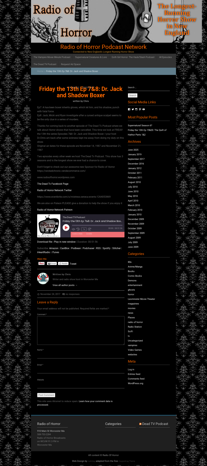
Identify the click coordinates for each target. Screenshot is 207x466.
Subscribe (77, 233)
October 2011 (135, 173)
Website (40, 380)
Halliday (91, 462)
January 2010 (134, 214)
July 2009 (133, 242)
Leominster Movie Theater (141, 299)
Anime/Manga (135, 266)
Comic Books (135, 276)
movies (131, 308)
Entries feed (134, 374)
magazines (133, 303)
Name (40, 350)
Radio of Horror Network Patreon (54, 209)
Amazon (53, 248)
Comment (42, 314)
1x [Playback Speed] (84, 229)
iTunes (55, 252)
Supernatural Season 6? (140, 125)
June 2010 (133, 191)
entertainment (135, 285)
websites (132, 354)
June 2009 (133, 247)
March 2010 (134, 205)
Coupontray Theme (127, 462)
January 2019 (134, 154)
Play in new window (65, 241)
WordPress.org (135, 383)
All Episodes (165, 57)
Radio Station (135, 327)
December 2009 (136, 219)
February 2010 (135, 210)
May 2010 (133, 196)
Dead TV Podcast (155, 425)
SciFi (130, 331)
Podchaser (88, 248)
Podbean (76, 248)
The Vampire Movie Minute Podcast (51, 57)
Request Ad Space (71, 64)
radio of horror (135, 322)
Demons (132, 280)
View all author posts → (65, 285)
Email (40, 365)
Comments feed (136, 379)
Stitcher (116, 248)
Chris (86, 101)
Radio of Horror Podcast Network (103, 46)
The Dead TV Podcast (44, 64)
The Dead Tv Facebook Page (52, 183)
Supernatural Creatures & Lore (91, 57)
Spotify (106, 248)
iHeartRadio (43, 252)
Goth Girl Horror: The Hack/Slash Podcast (133, 57)
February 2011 (135, 178)
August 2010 (134, 182)
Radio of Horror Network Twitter (54, 190)
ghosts (131, 290)
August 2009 (134, 238)
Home (40, 71)
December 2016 (136, 164)
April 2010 (133, 201)
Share (89, 233)
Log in (131, 369)
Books (131, 271)
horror (131, 294)
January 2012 (134, 168)
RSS (98, 248)
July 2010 (133, 187)
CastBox (64, 248)
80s (130, 262)
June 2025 (133, 150)
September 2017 (136, 159)
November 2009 (136, 224)
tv (129, 336)
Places (131, 317)
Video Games (135, 350)
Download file (44, 241)
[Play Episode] (66, 227)
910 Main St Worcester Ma (50, 431)
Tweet (73, 263)
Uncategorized (135, 340)
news (130, 313)
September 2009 (136, 233)
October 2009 (135, 228)
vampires (132, 345)
